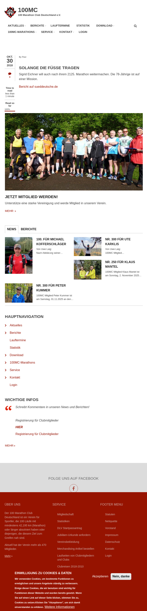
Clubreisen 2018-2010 (70, 566)
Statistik (83, 25)
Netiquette (111, 521)
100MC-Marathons (21, 31)
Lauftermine (60, 25)
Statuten (110, 514)
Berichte (37, 25)
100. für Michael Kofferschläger (64, 242)
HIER (31, 427)
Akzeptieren (100, 580)
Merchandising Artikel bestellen (75, 548)
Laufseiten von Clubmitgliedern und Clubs (75, 557)
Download (104, 25)
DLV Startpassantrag (69, 528)
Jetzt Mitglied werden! (43, 196)
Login (83, 31)
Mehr (8, 556)
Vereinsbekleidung (68, 541)
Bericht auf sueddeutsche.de (38, 86)
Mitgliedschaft (65, 514)
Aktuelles (16, 25)
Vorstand (110, 528)
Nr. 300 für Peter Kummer (63, 288)
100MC (28, 9)
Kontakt (65, 31)
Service (47, 31)
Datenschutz (112, 541)
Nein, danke (121, 580)
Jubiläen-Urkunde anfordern (74, 534)
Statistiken (63, 521)
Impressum (111, 534)
